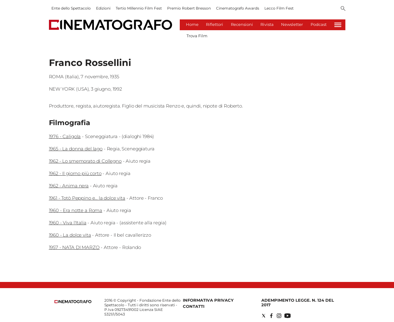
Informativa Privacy (208, 300)
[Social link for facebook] (271, 315)
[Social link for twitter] (263, 315)
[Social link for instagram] (279, 315)
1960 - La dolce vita (70, 235)
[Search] (343, 9)
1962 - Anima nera (69, 186)
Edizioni (103, 8)
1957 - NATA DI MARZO (74, 247)
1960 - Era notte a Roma (76, 210)
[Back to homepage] (72, 302)
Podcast (319, 24)
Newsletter (292, 24)
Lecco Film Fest (279, 8)
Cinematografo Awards (237, 8)
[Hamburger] (337, 24)
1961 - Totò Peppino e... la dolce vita (87, 198)
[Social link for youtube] (287, 315)
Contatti (193, 306)
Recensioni (242, 24)
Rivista (267, 24)
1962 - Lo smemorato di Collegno (85, 161)
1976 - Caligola (65, 136)
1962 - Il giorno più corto (75, 173)
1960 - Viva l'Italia (67, 223)
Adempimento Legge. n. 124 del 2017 (297, 302)
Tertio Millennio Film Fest (139, 8)
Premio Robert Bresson (189, 8)
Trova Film (197, 35)
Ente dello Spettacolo (71, 8)
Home (192, 24)
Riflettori (214, 24)
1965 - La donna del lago (76, 149)
